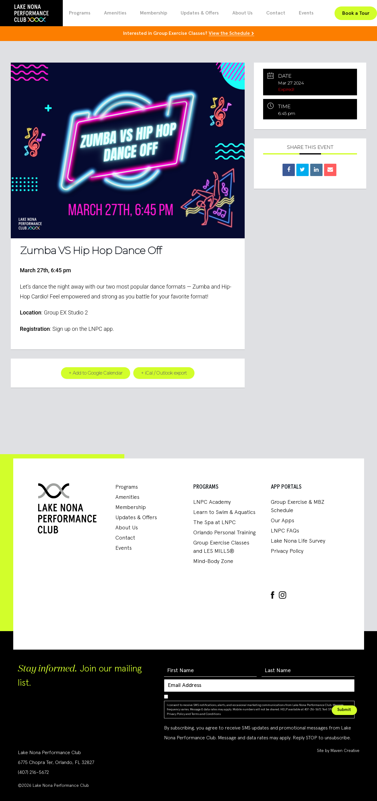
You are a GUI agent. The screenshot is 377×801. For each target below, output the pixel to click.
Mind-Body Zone (213, 561)
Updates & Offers (200, 12)
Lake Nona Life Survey (298, 541)
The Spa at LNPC (214, 522)
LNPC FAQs (285, 531)
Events (306, 12)
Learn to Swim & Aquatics (224, 512)
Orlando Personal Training (224, 533)
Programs (79, 12)
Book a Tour (355, 13)
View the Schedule (229, 33)
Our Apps (282, 521)
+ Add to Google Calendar (95, 373)
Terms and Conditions (206, 713)
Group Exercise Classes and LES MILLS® (221, 547)
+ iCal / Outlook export (164, 373)
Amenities (115, 12)
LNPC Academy (212, 502)
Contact (275, 12)
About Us (242, 12)
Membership (153, 12)
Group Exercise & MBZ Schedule (297, 506)
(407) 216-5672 (33, 772)
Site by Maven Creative (338, 751)
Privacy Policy (287, 551)
